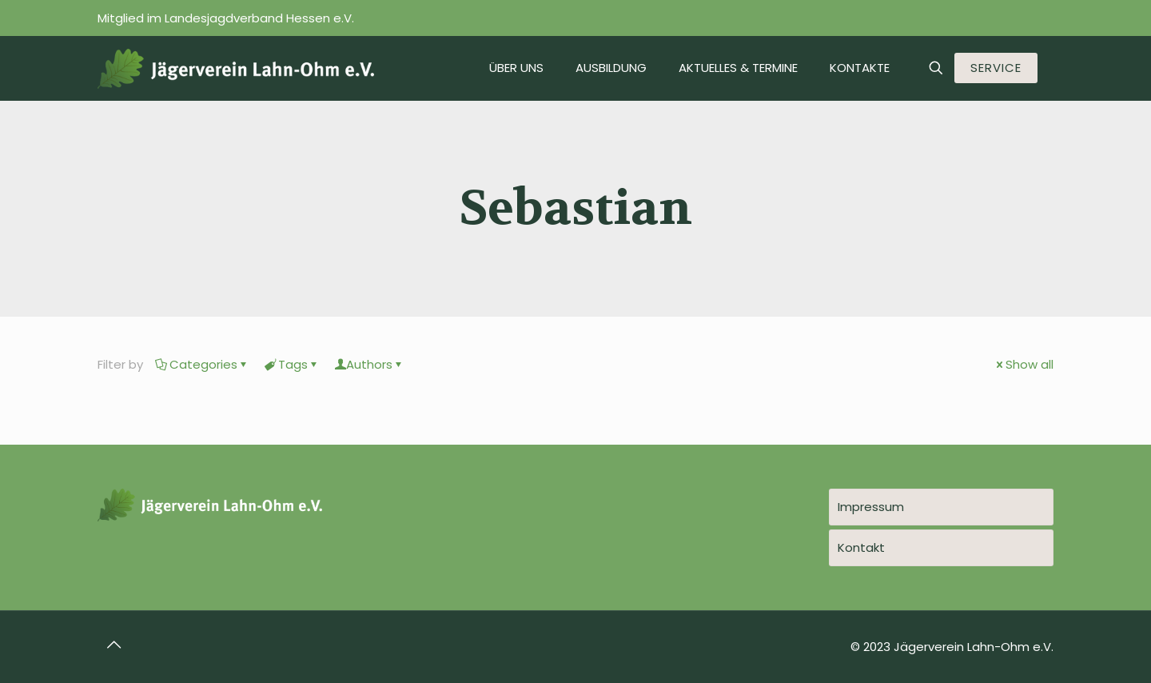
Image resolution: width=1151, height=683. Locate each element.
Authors (369, 364)
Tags (292, 364)
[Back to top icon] (114, 644)
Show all (1023, 364)
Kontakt (861, 547)
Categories (202, 364)
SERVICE (996, 67)
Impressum (871, 506)
